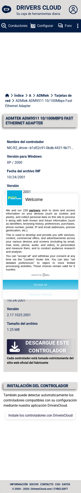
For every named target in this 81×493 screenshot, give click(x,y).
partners (34, 210)
